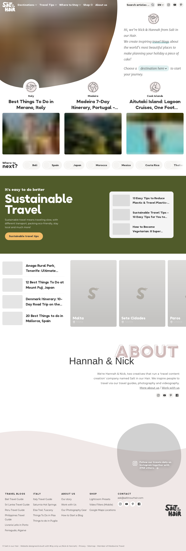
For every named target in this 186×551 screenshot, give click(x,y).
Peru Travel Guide (15, 510)
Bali (30, 165)
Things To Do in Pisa (44, 515)
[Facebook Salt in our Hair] (177, 395)
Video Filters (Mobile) (101, 504)
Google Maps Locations (103, 510)
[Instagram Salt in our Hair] (158, 395)
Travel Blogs (15, 494)
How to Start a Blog (72, 515)
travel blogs (160, 41)
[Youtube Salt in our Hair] (164, 395)
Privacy (82, 546)
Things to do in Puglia (45, 520)
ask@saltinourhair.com (130, 497)
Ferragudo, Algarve (15, 530)
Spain (51, 165)
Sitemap (91, 546)
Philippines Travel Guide (15, 517)
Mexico (122, 165)
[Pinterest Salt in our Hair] (170, 395)
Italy (37, 494)
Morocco (97, 165)
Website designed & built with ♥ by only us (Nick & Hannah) (48, 546)
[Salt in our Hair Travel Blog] (9, 5)
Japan (73, 165)
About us (101, 5)
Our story (66, 499)
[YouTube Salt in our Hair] (174, 4)
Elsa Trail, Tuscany (43, 510)
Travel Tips (48, 5)
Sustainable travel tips (24, 236)
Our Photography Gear (74, 510)
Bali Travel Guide (14, 499)
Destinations (27, 5)
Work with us (170, 387)
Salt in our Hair (11, 546)
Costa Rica (148, 165)
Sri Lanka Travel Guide (17, 504)
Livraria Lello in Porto (16, 525)
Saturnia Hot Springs (44, 504)
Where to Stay (70, 5)
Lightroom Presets (100, 499)
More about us (149, 387)
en (161, 5)
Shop (88, 5)
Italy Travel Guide (42, 499)
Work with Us (68, 504)
